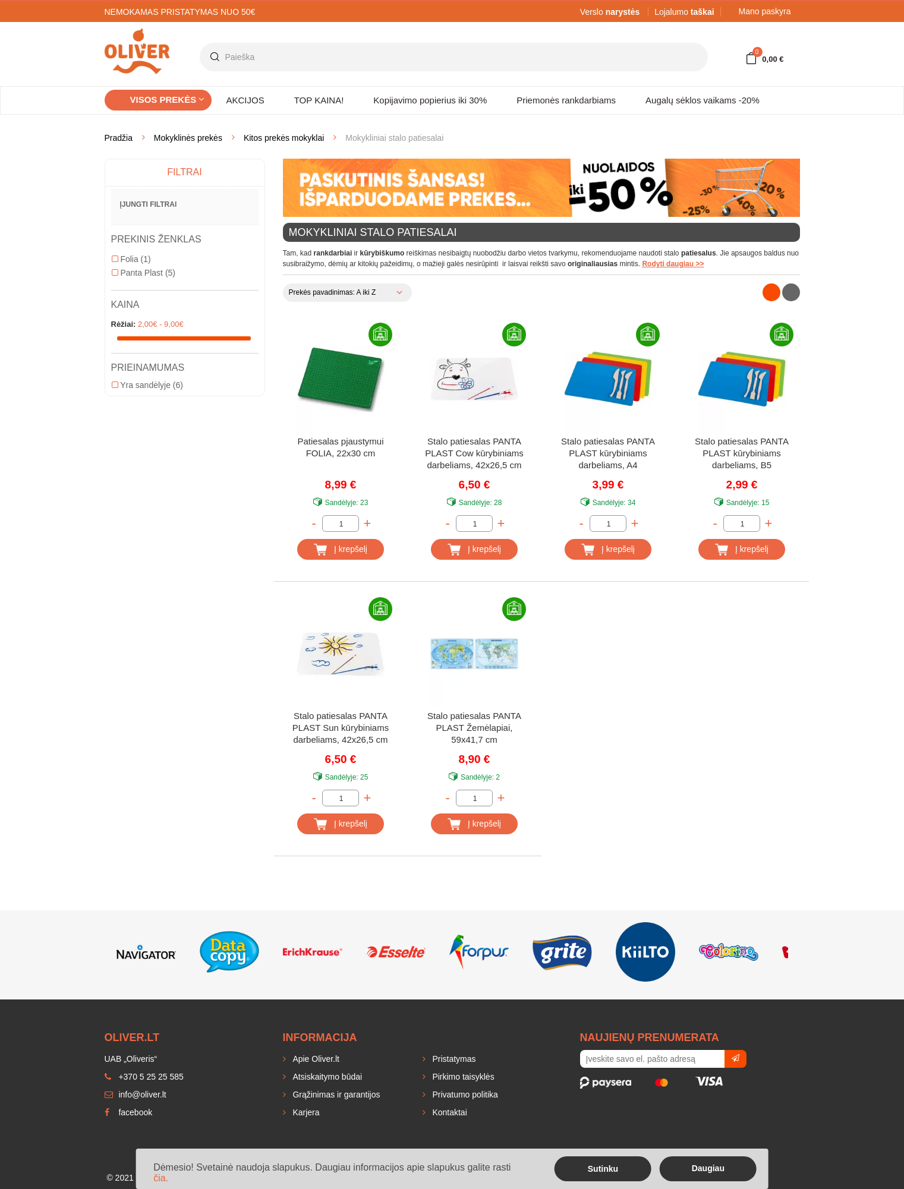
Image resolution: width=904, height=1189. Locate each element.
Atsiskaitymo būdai (327, 1076)
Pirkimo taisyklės (462, 1076)
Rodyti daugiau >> (673, 264)
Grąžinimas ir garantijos (335, 1094)
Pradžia (119, 138)
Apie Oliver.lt (315, 1059)
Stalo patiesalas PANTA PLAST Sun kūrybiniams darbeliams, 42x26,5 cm (340, 728)
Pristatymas (453, 1059)
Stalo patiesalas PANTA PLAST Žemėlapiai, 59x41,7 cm (474, 728)
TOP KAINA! (319, 100)
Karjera (305, 1112)
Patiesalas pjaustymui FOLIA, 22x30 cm (340, 447)
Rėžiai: (123, 324)
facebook (129, 1112)
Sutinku (603, 1169)
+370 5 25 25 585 (144, 1076)
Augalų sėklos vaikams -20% (702, 100)
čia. (160, 1178)
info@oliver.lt (135, 1094)
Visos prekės (167, 99)
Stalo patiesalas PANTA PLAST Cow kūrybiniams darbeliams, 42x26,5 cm (474, 453)
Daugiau (708, 1168)
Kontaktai (448, 1112)
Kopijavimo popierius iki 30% (430, 100)
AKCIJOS (245, 100)
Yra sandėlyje (147, 385)
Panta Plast (144, 272)
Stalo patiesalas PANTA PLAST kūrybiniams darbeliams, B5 (742, 453)
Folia (131, 259)
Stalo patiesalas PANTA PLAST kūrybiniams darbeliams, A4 (608, 453)
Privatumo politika (464, 1094)
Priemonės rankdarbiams (566, 100)
